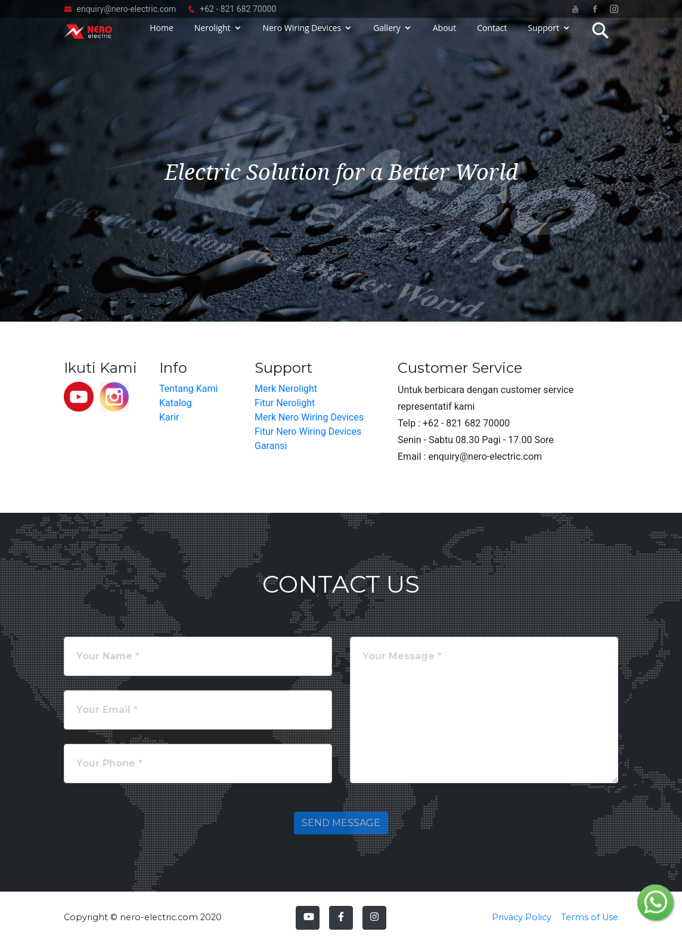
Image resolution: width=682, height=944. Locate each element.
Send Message (341, 822)
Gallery (387, 37)
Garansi (271, 445)
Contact (492, 37)
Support (543, 37)
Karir (169, 417)
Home (161, 37)
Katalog (175, 403)
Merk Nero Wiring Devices (309, 417)
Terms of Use (589, 917)
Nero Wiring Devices (302, 37)
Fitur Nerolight (285, 403)
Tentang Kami (188, 388)
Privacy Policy (521, 917)
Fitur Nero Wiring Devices (308, 431)
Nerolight (212, 37)
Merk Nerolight (286, 388)
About (444, 37)
